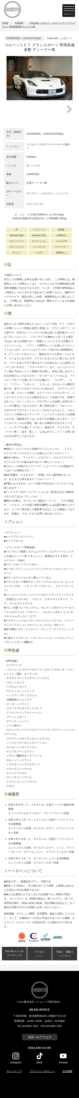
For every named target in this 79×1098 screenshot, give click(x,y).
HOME (5, 23)
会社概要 (67, 1071)
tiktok (39, 1062)
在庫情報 (19, 23)
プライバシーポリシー (42, 1071)
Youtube (63, 1062)
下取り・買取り (64, 953)
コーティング (14, 953)
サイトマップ (14, 1071)
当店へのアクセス (39, 1037)
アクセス (39, 953)
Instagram (15, 1062)
